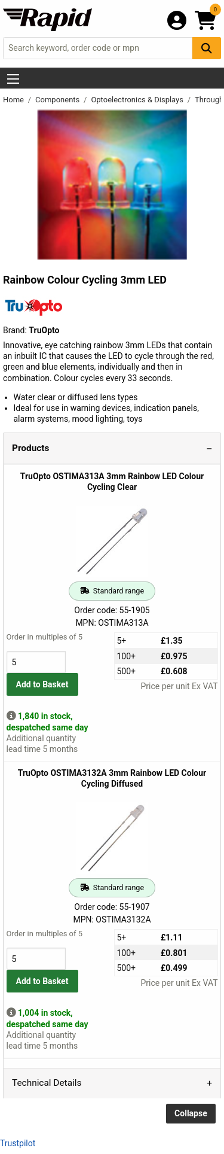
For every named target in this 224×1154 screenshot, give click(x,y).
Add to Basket (42, 684)
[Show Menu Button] (13, 79)
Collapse (190, 1113)
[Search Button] (206, 48)
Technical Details (46, 1082)
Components (58, 99)
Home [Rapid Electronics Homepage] (14, 99)
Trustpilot (17, 1143)
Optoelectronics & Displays (138, 99)
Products (30, 448)
